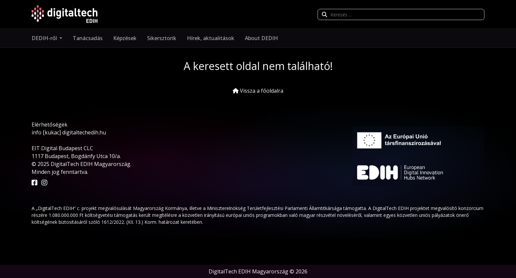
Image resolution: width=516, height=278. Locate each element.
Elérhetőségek (49, 124)
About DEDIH (261, 38)
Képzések (125, 38)
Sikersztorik (161, 38)
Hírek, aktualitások (210, 38)
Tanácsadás (88, 38)
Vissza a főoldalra (258, 90)
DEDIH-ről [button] (45, 38)
